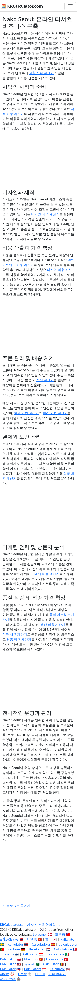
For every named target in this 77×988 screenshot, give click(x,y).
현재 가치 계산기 (26, 413)
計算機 (60, 934)
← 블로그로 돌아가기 (18, 905)
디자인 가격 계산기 (45, 214)
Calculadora (41, 944)
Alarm (4, 974)
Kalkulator (15, 944)
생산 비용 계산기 (52, 624)
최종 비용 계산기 (19, 639)
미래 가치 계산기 (55, 413)
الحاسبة (29, 964)
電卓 (48, 939)
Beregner (40, 934)
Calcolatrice (55, 954)
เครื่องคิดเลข (9, 939)
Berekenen (37, 949)
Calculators (32, 969)
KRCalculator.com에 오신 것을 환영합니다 (31, 924)
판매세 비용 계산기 (45, 574)
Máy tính (31, 959)
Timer (22, 974)
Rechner (14, 949)
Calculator (51, 964)
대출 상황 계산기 (41, 73)
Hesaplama (54, 959)
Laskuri (8, 954)
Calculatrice (63, 949)
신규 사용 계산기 (14, 634)
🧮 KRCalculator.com (22, 6)
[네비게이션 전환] (70, 6)
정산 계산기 (45, 380)
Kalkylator (68, 939)
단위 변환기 (57, 974)
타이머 (40, 974)
